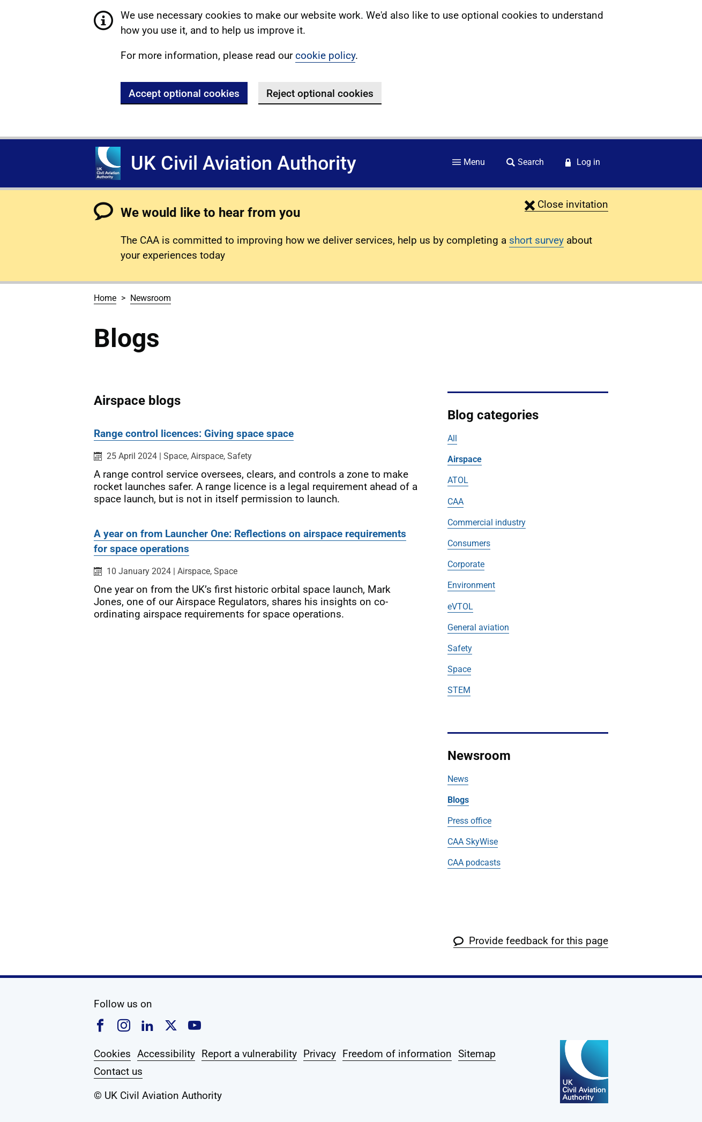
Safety (459, 648)
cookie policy (325, 55)
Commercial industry (486, 522)
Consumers (468, 543)
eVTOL (460, 606)
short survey (536, 240)
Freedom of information (397, 1054)
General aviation (478, 627)
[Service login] (582, 163)
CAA (455, 501)
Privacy (319, 1054)
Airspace (464, 459)
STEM (459, 690)
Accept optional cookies (184, 93)
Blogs (458, 800)
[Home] (108, 163)
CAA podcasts (474, 862)
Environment (471, 585)
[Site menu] (468, 163)
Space (459, 669)
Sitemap (477, 1054)
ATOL (457, 480)
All (452, 438)
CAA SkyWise (472, 842)
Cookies (112, 1054)
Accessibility (166, 1054)
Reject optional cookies (320, 93)
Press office (469, 821)
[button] (566, 204)
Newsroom (150, 298)
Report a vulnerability (249, 1054)
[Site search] (525, 163)
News (457, 779)
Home (105, 298)
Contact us (118, 1071)
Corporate (465, 564)
